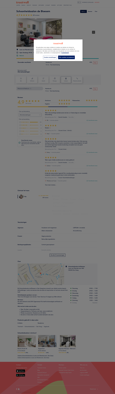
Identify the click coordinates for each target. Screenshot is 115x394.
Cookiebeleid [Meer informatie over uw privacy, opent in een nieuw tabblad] (65, 52)
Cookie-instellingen (50, 57)
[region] (58, 50)
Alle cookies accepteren (66, 57)
